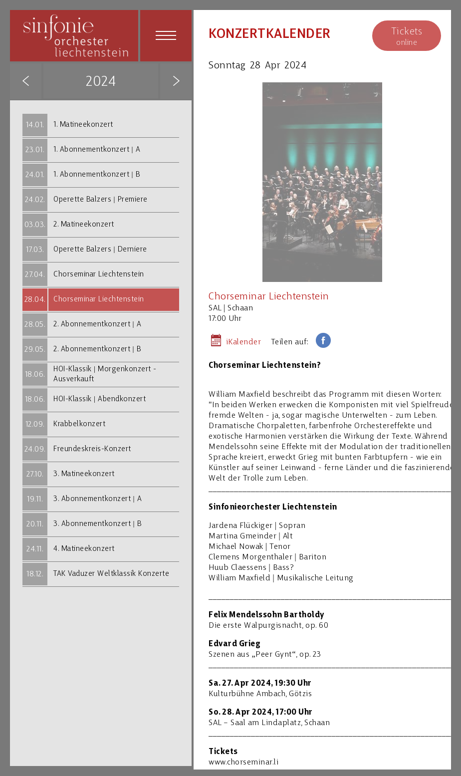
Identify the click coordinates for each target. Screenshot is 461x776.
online (406, 36)
